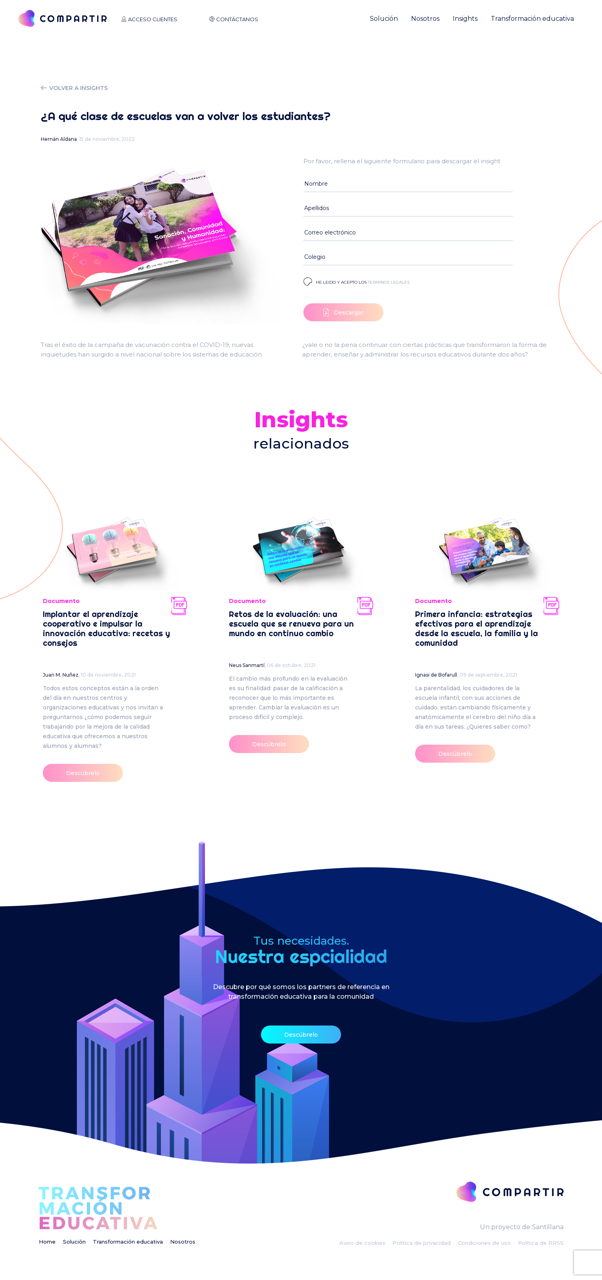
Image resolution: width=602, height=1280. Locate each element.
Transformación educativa (532, 18)
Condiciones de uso (484, 1243)
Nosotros (425, 18)
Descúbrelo (83, 773)
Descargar (343, 312)
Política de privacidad (422, 1243)
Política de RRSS (541, 1243)
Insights (465, 18)
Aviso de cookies (362, 1243)
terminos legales (388, 282)
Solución (384, 18)
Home (47, 1241)
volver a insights (74, 88)
